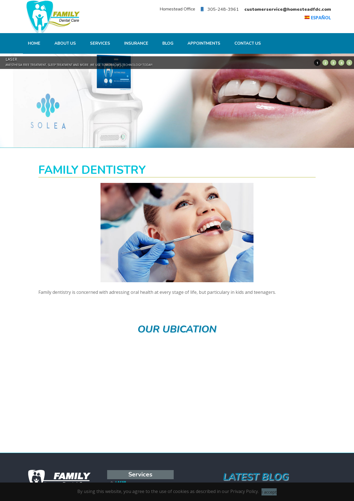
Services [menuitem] (100, 43)
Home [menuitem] (34, 43)
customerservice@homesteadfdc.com (287, 9)
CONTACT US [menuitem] (247, 43)
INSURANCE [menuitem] (136, 43)
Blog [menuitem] (167, 43)
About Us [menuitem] (65, 43)
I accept (269, 492)
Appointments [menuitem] (203, 43)
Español (321, 18)
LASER (120, 481)
